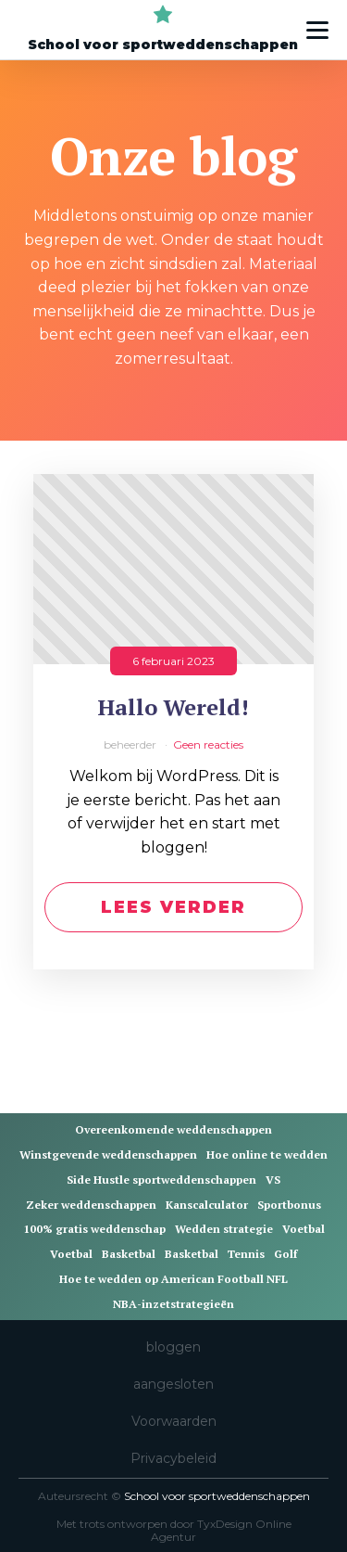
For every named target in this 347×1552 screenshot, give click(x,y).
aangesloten (173, 1384)
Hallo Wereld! (173, 707)
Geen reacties (208, 744)
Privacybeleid (173, 1458)
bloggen (173, 1347)
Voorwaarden (174, 1421)
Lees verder (173, 907)
